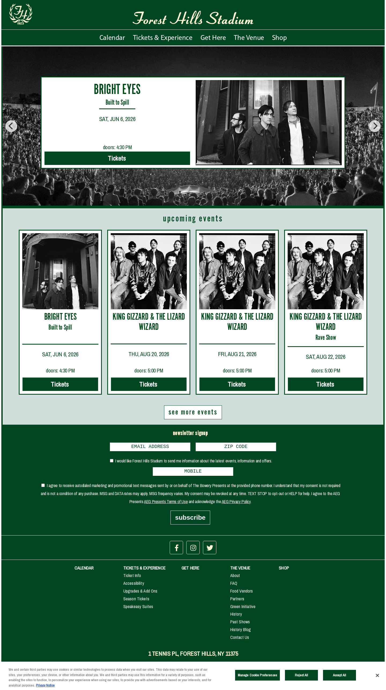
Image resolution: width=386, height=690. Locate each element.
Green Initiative (243, 609)
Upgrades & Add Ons (140, 593)
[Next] (375, 126)
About (235, 577)
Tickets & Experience (162, 37)
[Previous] (11, 126)
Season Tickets (136, 601)
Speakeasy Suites (138, 609)
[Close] (377, 678)
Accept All (339, 678)
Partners (237, 601)
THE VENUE (240, 570)
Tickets (117, 158)
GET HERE (190, 570)
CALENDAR (84, 570)
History (236, 616)
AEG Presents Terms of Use (166, 504)
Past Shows (240, 624)
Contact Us (239, 639)
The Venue (249, 37)
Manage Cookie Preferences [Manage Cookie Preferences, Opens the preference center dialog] (257, 678)
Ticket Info (132, 577)
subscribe (190, 519)
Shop (279, 37)
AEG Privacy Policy (236, 504)
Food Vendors (241, 593)
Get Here (213, 37)
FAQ (233, 585)
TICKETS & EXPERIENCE (144, 570)
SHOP (284, 570)
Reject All (301, 678)
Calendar (112, 37)
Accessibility (133, 585)
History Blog (240, 632)
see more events (193, 412)
